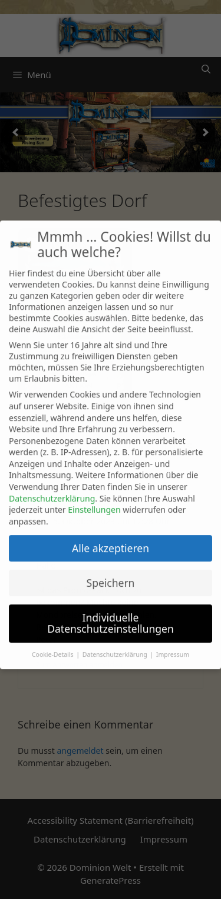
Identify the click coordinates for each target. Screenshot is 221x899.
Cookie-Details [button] (53, 646)
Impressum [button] (172, 646)
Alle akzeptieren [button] (110, 540)
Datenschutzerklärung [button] (116, 646)
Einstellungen (94, 501)
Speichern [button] (111, 574)
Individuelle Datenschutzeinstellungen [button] (110, 615)
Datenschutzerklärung (52, 490)
